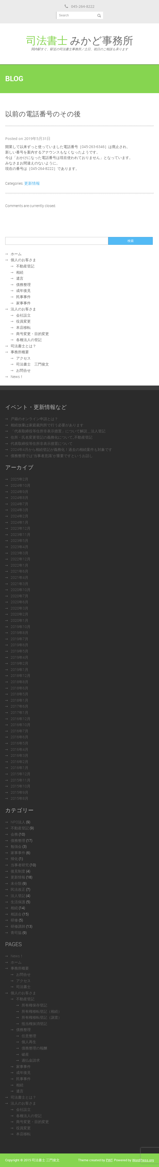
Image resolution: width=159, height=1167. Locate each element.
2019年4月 (19, 657)
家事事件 (23, 302)
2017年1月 (19, 712)
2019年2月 (19, 663)
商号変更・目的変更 (32, 333)
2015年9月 (19, 792)
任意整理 (29, 1035)
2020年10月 (20, 589)
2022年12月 (20, 558)
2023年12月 (20, 528)
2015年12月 (20, 773)
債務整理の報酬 (34, 1048)
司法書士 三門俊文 (32, 364)
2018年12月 (20, 675)
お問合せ (23, 370)
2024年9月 (19, 491)
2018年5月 (19, 693)
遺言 (19, 278)
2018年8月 (19, 681)
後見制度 (18, 871)
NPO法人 (18, 821)
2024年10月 (20, 485)
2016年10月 (20, 724)
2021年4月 (19, 577)
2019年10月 (20, 626)
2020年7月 (19, 595)
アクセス (23, 358)
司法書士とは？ (23, 345)
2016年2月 (19, 761)
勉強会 (16, 846)
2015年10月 (20, 786)
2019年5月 (19, 651)
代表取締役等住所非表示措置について (42, 443)
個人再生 (29, 1041)
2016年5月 (19, 743)
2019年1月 (19, 669)
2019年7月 (19, 638)
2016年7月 (19, 730)
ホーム (16, 253)
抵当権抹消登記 (34, 1023)
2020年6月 (19, 601)
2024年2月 (19, 516)
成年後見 (23, 290)
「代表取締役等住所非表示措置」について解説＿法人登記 (58, 430)
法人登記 (18, 895)
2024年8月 (19, 497)
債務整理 (23, 284)
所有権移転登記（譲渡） (42, 1017)
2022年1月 (19, 565)
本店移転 (23, 327)
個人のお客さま (23, 259)
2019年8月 (19, 632)
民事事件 (23, 296)
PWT (109, 1160)
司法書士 (23, 986)
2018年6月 (19, 687)
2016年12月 (20, 718)
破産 (25, 1054)
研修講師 (18, 926)
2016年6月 (19, 736)
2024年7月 (19, 503)
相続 (19, 272)
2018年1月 (19, 700)
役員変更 (23, 321)
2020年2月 (19, 614)
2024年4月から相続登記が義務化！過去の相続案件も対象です (61, 449)
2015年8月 (19, 798)
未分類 (16, 883)
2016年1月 (19, 767)
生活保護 (18, 901)
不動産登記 (25, 266)
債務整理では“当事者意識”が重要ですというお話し (52, 455)
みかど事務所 (79, 42)
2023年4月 (19, 546)
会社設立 (23, 315)
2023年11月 (20, 534)
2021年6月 (19, 571)
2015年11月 (20, 780)
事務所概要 (20, 351)
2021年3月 (19, 583)
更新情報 (32, 183)
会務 (14, 834)
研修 (14, 920)
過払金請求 (31, 1060)
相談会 (16, 914)
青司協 (16, 932)
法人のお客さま (23, 308)
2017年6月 (19, 706)
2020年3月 (19, 608)
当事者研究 (20, 864)
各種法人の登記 (29, 339)
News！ (17, 376)
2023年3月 (19, 552)
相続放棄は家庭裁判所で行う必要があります (47, 424)
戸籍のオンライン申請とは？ (34, 418)
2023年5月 (19, 540)
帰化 (14, 858)
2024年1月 (19, 522)
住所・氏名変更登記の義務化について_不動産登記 (51, 437)
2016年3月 (19, 755)
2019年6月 (19, 644)
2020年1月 (19, 620)
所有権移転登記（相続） (42, 1011)
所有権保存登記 (34, 1005)
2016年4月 (19, 749)
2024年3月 (19, 509)
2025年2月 (19, 479)
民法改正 (18, 889)
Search (64, 15)
